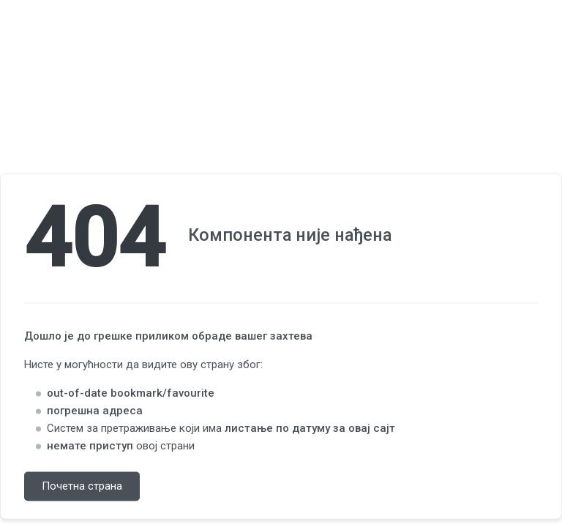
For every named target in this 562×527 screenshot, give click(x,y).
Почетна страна (82, 486)
